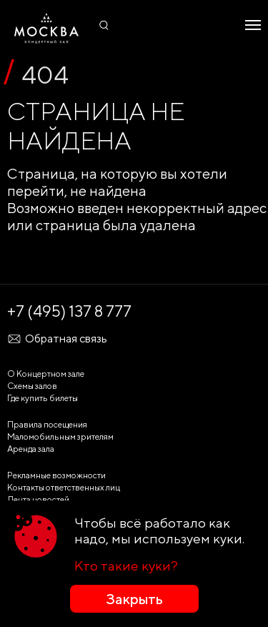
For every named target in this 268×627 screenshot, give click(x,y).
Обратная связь (57, 339)
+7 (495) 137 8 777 (69, 311)
